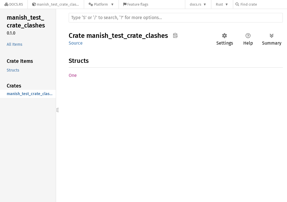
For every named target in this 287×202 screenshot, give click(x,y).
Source (76, 43)
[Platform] (101, 4)
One (73, 75)
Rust (219, 4)
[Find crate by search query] (263, 4)
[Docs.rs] (13, 4)
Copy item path (175, 35)
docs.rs (195, 4)
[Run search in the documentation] (176, 17)
